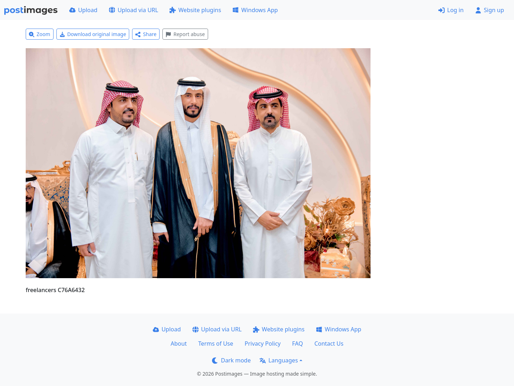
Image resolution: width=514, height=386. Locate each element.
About (179, 343)
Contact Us (328, 343)
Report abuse (185, 34)
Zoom (39, 34)
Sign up (489, 10)
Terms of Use (215, 343)
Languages (278, 360)
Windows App (255, 10)
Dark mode (231, 360)
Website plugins (195, 10)
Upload (83, 10)
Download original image (93, 34)
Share (145, 34)
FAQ (297, 343)
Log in (451, 10)
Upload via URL (133, 10)
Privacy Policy (263, 343)
